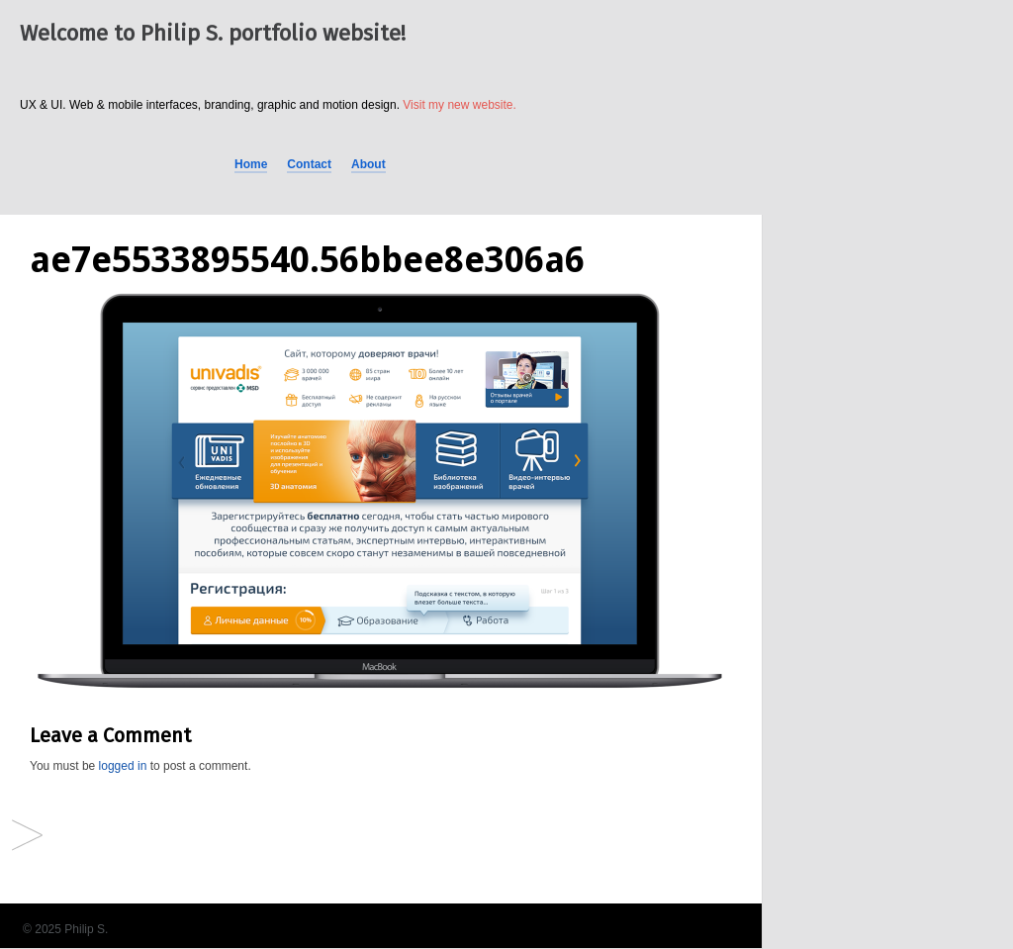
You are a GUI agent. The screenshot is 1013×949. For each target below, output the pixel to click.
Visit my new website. (459, 105)
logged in (123, 766)
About (368, 164)
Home (250, 164)
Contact (309, 164)
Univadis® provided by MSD (27, 836)
